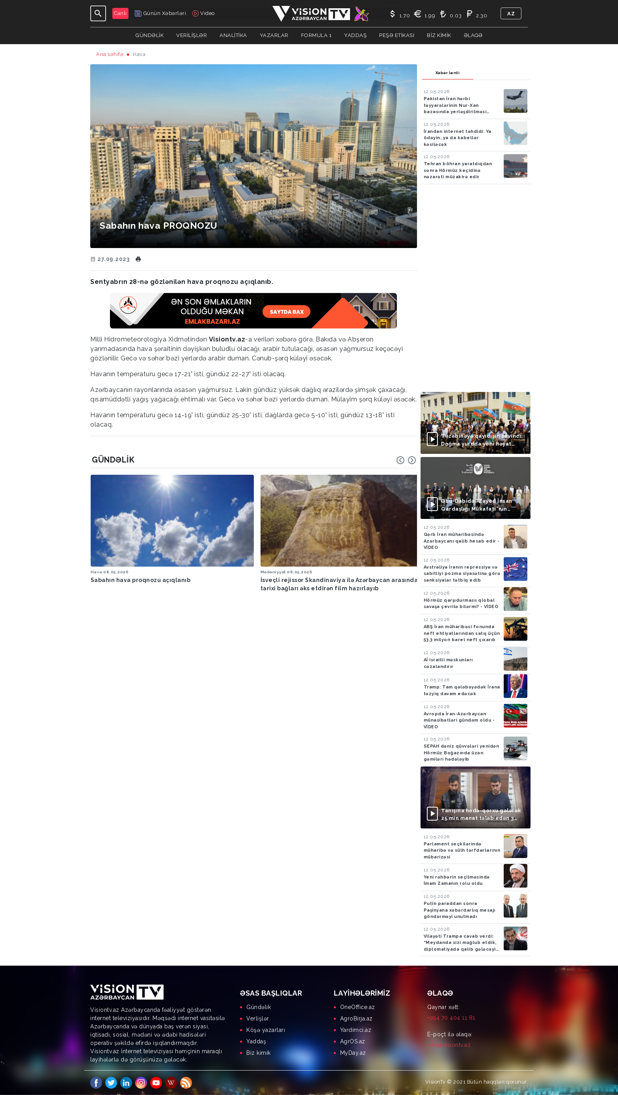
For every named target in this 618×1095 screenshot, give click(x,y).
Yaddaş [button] (355, 35)
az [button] (511, 14)
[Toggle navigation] (98, 13)
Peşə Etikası (396, 35)
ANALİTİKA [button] (233, 35)
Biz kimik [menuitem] (258, 1053)
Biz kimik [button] (439, 35)
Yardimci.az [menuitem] (356, 1030)
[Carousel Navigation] (406, 460)
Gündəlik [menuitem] (258, 1007)
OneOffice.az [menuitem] (357, 1007)
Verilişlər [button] (191, 35)
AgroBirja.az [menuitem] (356, 1018)
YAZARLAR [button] (274, 35)
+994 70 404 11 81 (451, 1018)
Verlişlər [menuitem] (257, 1018)
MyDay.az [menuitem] (353, 1053)
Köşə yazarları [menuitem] (265, 1030)
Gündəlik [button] (150, 35)
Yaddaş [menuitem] (256, 1041)
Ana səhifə (109, 54)
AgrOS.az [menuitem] (352, 1041)
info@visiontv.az (449, 1045)
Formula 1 (316, 35)
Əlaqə (473, 35)
